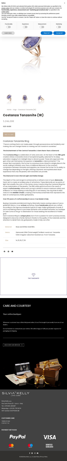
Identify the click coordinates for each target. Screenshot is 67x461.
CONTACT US (5, 423)
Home (9, 110)
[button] (9, 134)
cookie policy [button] (5, 11)
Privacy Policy (44, 456)
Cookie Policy (36, 456)
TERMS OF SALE (6, 421)
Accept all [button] (59, 33)
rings (15, 110)
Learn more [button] (8, 33)
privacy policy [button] (5, 8)
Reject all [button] (46, 33)
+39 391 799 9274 (15, 408)
